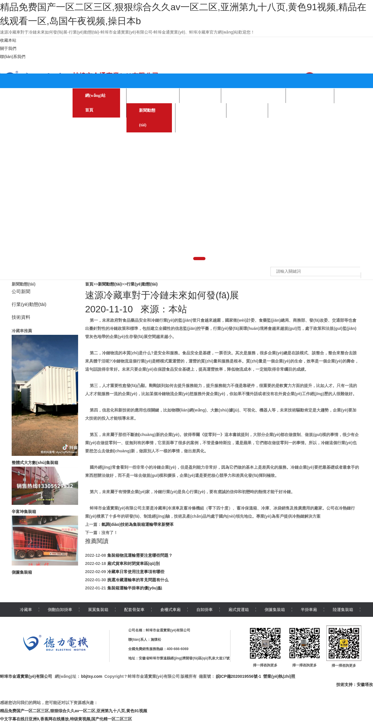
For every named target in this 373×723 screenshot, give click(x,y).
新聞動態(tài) (147, 117)
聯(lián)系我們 (12, 56)
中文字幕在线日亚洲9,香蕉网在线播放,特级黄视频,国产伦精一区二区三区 (66, 719)
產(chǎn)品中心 (153, 95)
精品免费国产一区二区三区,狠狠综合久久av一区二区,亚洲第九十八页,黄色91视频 (73, 710)
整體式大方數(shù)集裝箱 (35, 462)
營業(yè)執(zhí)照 (279, 676)
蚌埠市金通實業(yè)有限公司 (26, 676)
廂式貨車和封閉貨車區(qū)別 (133, 563)
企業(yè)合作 (309, 96)
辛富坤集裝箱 (24, 511)
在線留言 (247, 110)
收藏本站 (8, 40)
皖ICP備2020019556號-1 (238, 676)
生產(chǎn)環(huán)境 (253, 95)
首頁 (89, 284)
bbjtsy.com (91, 676)
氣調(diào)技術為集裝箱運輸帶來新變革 (137, 524)
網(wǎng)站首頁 (95, 102)
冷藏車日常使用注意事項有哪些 (135, 571)
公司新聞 (21, 291)
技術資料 (21, 317)
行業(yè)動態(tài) (29, 304)
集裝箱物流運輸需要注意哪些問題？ (140, 555)
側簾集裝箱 (22, 572)
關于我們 (8, 48)
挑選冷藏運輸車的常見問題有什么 (137, 579)
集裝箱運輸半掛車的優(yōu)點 (134, 588)
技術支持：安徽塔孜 (354, 684)
